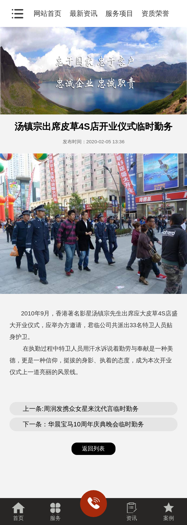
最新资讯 (83, 13)
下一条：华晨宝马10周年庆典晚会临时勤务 (83, 424)
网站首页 (47, 13)
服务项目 (119, 13)
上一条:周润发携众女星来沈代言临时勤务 (81, 408)
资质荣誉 (155, 13)
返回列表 (93, 448)
